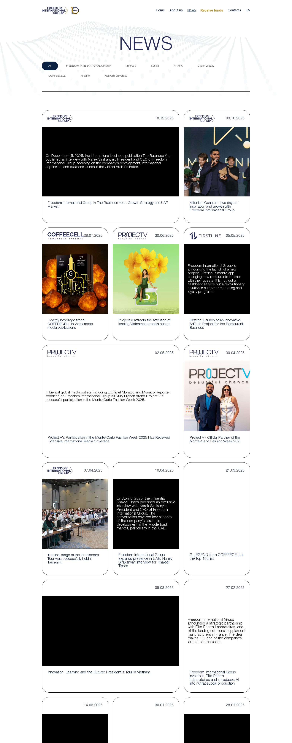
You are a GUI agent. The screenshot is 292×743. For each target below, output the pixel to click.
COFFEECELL (57, 76)
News (191, 10)
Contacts (234, 10)
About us (176, 10)
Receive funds (211, 10)
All (50, 66)
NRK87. (180, 66)
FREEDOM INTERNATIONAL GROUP (89, 66)
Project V (131, 66)
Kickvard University (117, 76)
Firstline (85, 76)
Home (160, 10)
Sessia (156, 66)
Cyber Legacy (208, 66)
